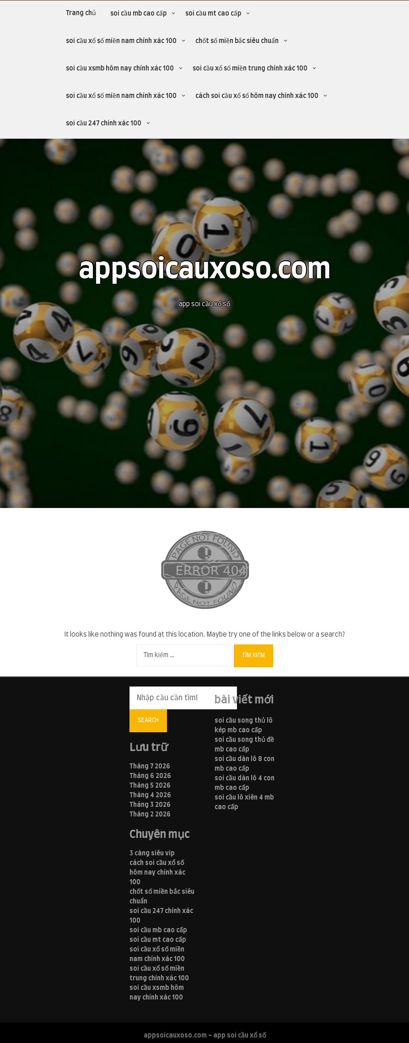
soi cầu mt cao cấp (213, 14)
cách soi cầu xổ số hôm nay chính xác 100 (256, 96)
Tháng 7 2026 (149, 766)
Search (148, 720)
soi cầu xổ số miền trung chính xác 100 (250, 68)
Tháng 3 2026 (150, 805)
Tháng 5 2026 (150, 786)
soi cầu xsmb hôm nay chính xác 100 (120, 68)
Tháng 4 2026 (150, 795)
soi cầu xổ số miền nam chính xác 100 (121, 41)
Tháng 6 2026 (150, 776)
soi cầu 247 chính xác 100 (103, 123)
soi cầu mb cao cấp (138, 14)
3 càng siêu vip (152, 853)
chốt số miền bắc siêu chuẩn (237, 41)
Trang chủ (81, 13)
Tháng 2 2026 (150, 814)
